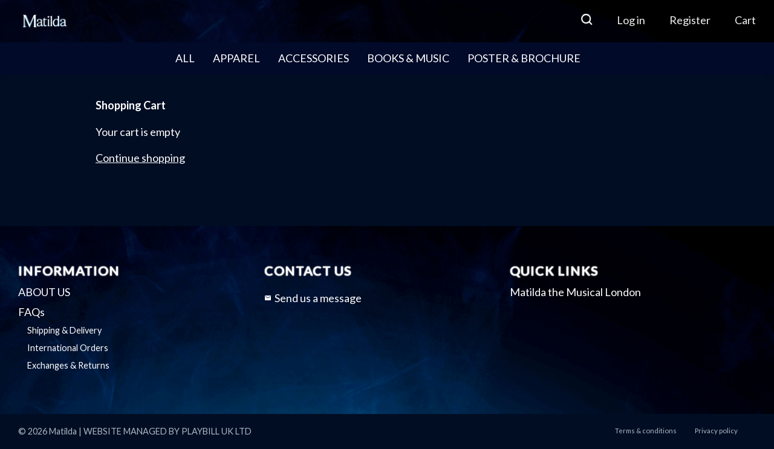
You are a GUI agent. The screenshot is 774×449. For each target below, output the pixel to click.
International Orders (67, 348)
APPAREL (236, 58)
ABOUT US (44, 292)
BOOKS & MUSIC (408, 58)
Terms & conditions (646, 430)
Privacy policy (716, 430)
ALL (185, 58)
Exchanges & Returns (68, 365)
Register (690, 20)
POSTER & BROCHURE (523, 58)
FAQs (31, 311)
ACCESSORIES (313, 58)
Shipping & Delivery (64, 330)
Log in (631, 20)
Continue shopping (140, 157)
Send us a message (313, 298)
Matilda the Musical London (575, 292)
